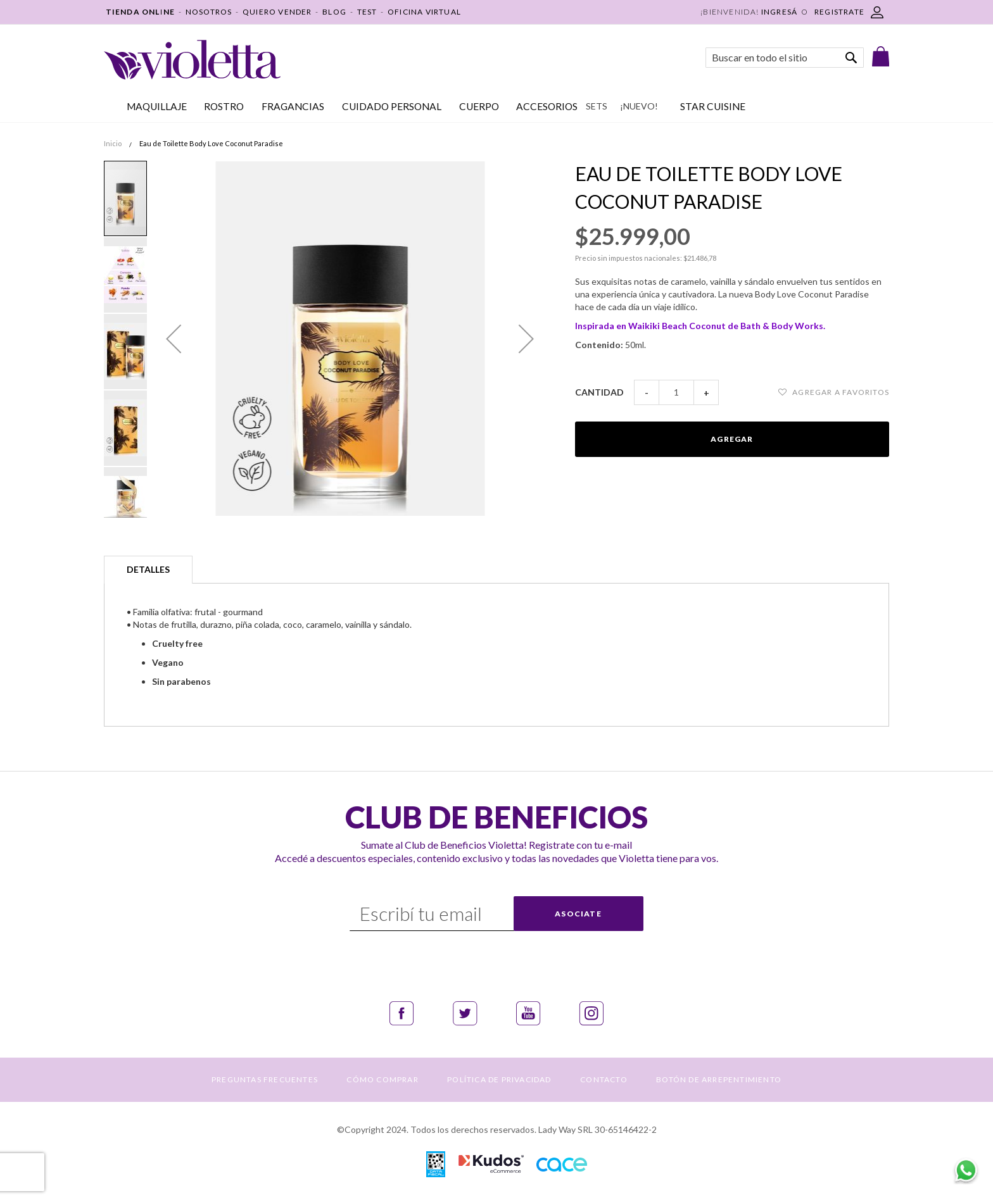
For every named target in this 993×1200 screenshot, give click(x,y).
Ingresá (779, 11)
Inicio (113, 143)
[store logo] (192, 59)
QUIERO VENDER (277, 11)
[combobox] (784, 57)
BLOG (334, 11)
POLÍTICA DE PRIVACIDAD (499, 1079)
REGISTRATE (839, 11)
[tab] (148, 570)
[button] (173, 338)
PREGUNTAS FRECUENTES (265, 1079)
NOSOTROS (209, 11)
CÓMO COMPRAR (382, 1079)
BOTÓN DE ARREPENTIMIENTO (718, 1079)
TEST (367, 11)
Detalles (148, 569)
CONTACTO (604, 1079)
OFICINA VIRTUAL (424, 11)
